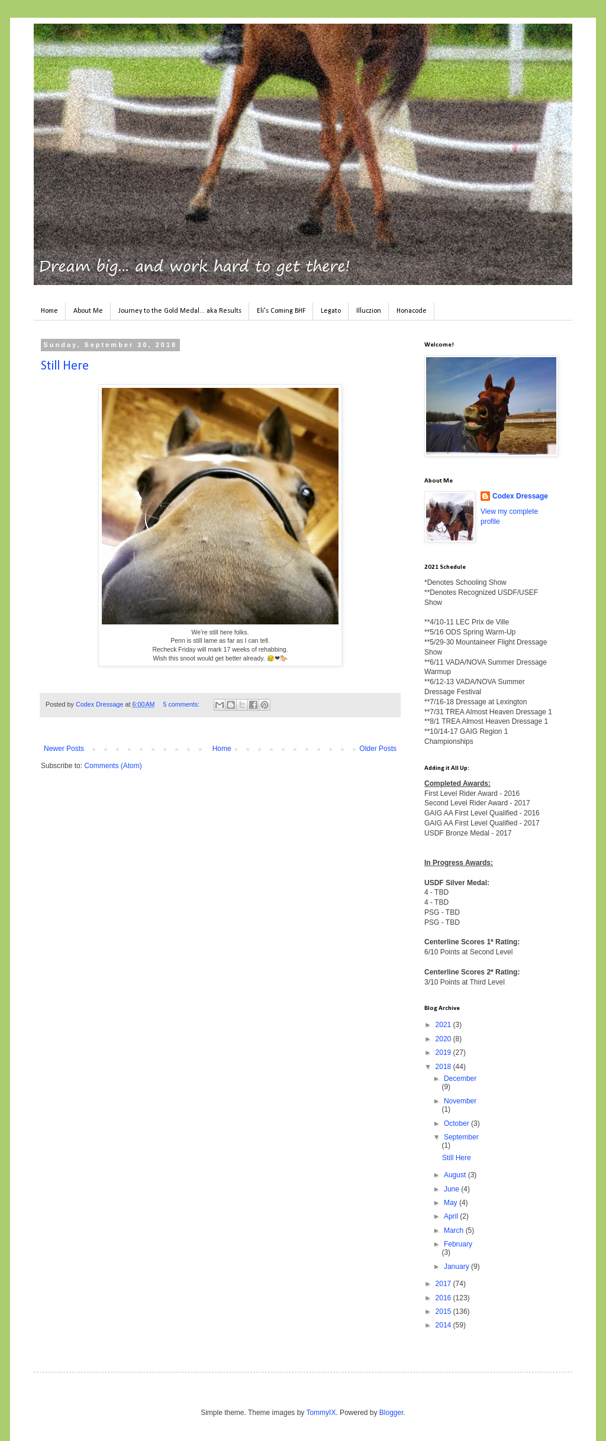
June (452, 1189)
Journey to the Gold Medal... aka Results (179, 311)
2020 (444, 1039)
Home (49, 311)
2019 (444, 1052)
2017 (444, 1284)
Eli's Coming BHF (281, 311)
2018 (444, 1067)
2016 (444, 1298)
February (458, 1244)
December (460, 1078)
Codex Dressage (520, 496)
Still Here (65, 366)
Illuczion (368, 311)
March (455, 1230)
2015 (444, 1311)
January (457, 1266)
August (456, 1175)
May (451, 1203)
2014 (444, 1325)
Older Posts (378, 748)
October (457, 1123)
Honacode (412, 311)
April (452, 1216)
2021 (444, 1025)
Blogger (391, 1412)
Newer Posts (64, 748)
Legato (331, 311)
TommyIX (321, 1412)
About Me (88, 311)
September (461, 1137)
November (460, 1101)
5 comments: (182, 704)
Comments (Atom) (112, 766)
